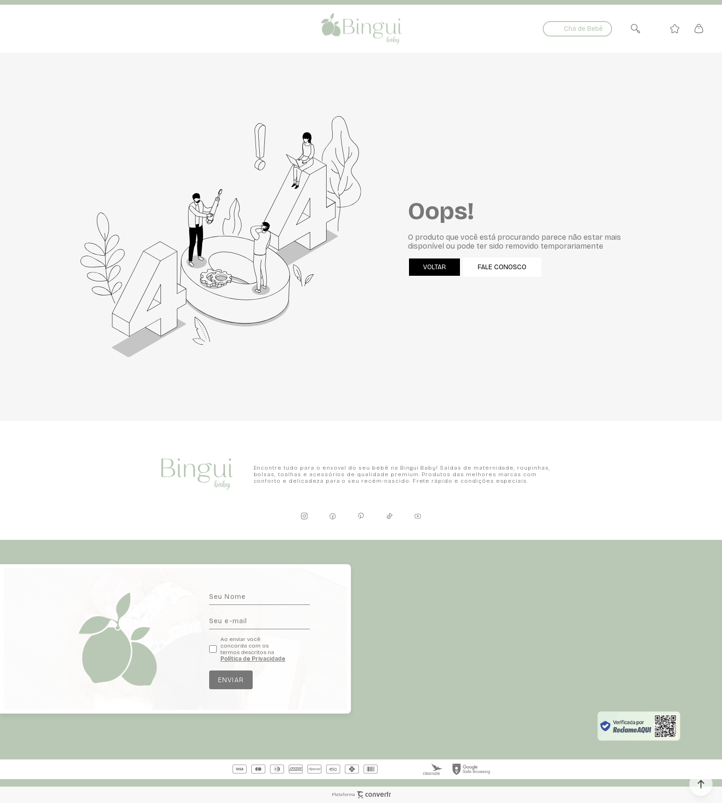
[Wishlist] (674, 28)
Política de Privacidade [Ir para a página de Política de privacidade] (252, 659)
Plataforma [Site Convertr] (361, 794)
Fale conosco (502, 267)
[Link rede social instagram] (304, 516)
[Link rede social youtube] (418, 516)
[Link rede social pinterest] (361, 516)
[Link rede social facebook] (333, 516)
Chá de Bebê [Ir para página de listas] (583, 29)
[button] (701, 784)
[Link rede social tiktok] (389, 516)
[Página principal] (361, 28)
